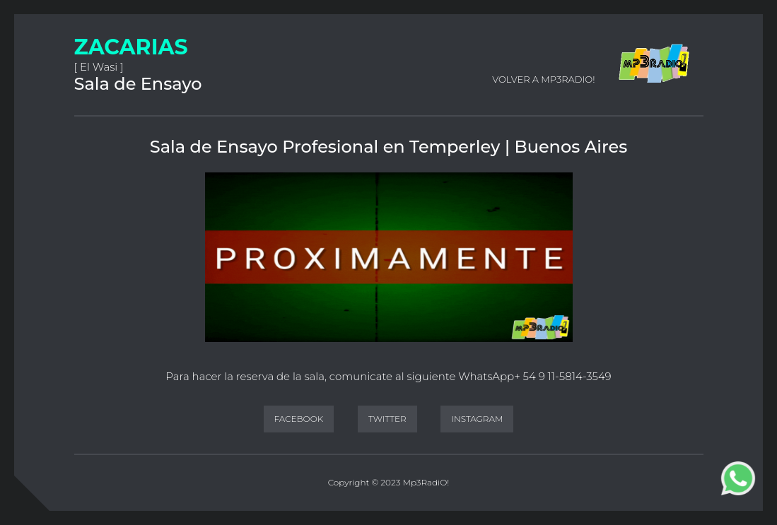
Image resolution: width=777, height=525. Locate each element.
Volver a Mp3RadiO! (543, 79)
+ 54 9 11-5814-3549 (562, 376)
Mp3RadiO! (425, 482)
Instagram (477, 418)
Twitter (387, 418)
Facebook (299, 418)
